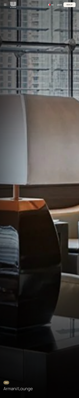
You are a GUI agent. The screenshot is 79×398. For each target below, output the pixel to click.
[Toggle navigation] (5, 4)
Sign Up (69, 5)
